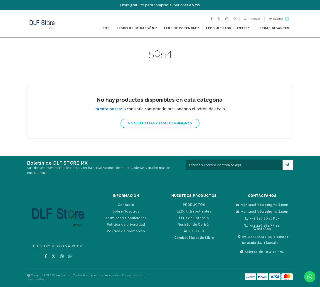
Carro (279, 19)
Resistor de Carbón (136, 28)
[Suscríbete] (288, 165)
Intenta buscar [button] (108, 108)
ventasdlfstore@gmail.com (262, 205)
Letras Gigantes (273, 28)
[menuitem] (212, 19)
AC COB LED (194, 231)
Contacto (126, 204)
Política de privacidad (126, 224)
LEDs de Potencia (181, 28)
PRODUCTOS (194, 204)
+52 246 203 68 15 (262, 218)
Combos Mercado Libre (194, 237)
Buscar (252, 19)
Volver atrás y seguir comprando (160, 123)
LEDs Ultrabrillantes (228, 28)
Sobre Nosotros (126, 211)
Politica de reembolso (126, 231)
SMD (106, 28)
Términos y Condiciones (126, 218)
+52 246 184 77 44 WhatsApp (262, 227)
